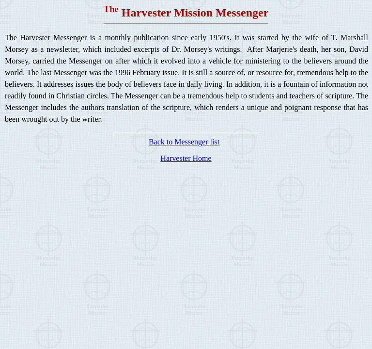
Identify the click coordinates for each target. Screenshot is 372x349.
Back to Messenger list (184, 142)
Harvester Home (185, 158)
